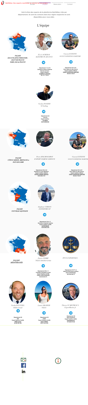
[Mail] (43, 62)
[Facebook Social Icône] (23, 365)
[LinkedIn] (23, 371)
